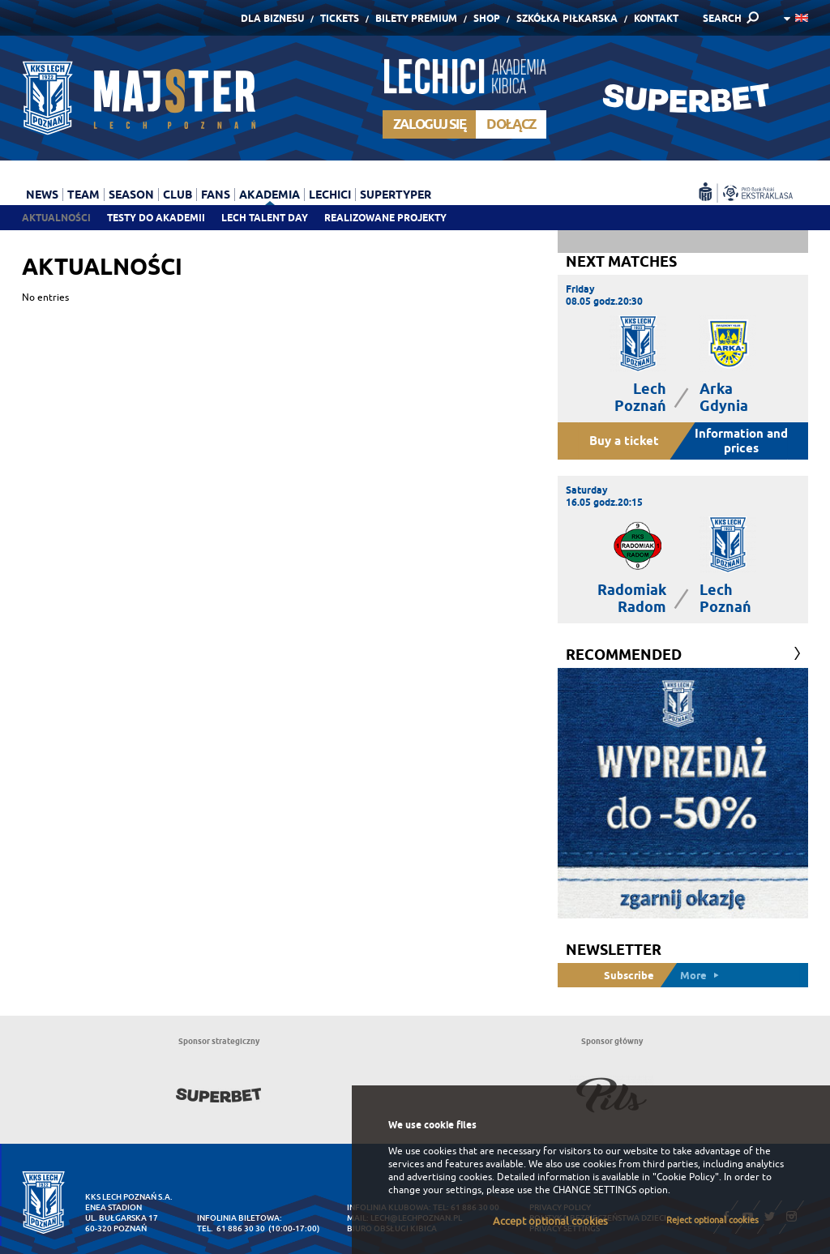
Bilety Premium (416, 18)
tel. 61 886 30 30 (231, 1228)
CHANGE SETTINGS (594, 1189)
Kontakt (656, 18)
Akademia (269, 194)
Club (177, 194)
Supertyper (395, 194)
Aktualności (56, 218)
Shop (486, 18)
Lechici (330, 194)
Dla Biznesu (272, 18)
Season (131, 194)
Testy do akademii (156, 218)
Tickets (339, 18)
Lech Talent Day (264, 218)
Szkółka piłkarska (567, 18)
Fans (215, 194)
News (42, 194)
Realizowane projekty (385, 218)
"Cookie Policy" (685, 1177)
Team (83, 194)
